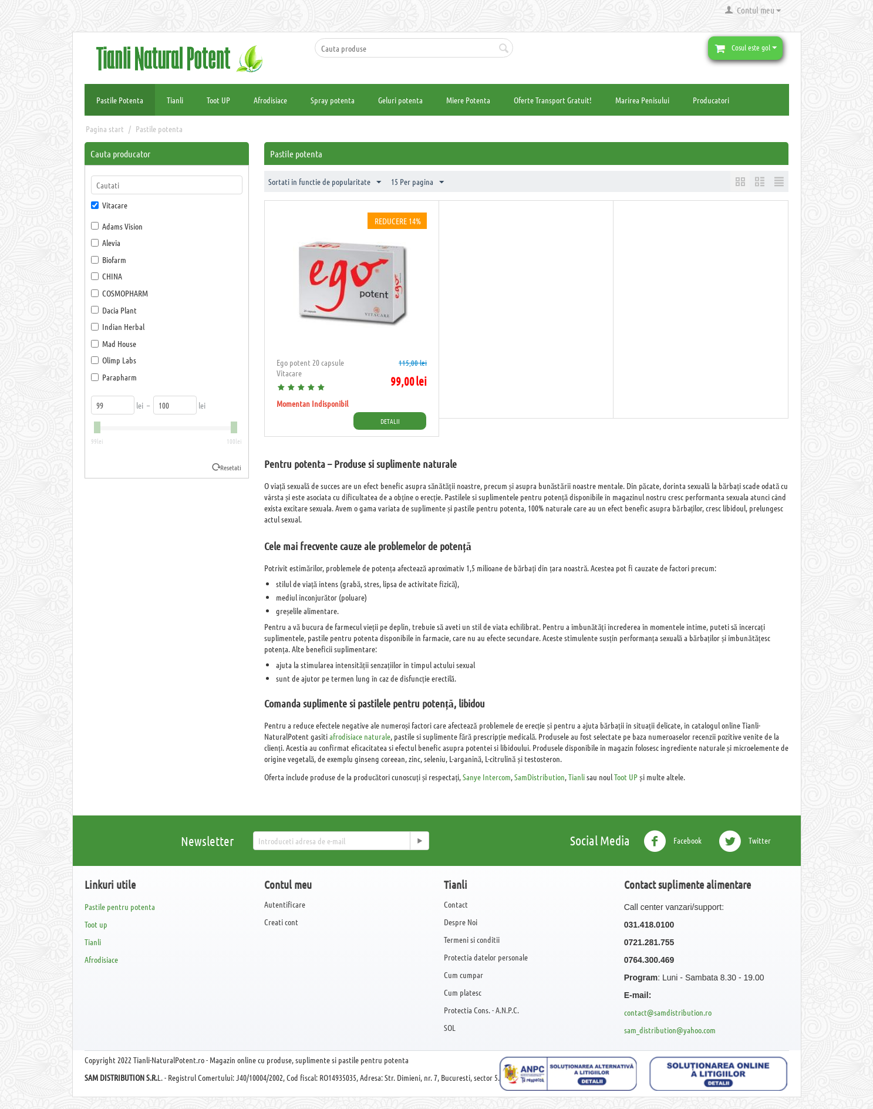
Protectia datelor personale (486, 957)
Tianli (175, 100)
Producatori (711, 100)
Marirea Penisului (642, 100)
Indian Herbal (117, 326)
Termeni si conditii (472, 939)
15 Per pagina (417, 182)
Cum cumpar (463, 974)
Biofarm (108, 259)
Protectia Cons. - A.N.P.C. (481, 1009)
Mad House (113, 343)
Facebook (672, 841)
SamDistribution (539, 776)
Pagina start (105, 128)
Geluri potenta (400, 100)
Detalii (390, 421)
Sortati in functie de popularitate (324, 182)
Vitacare (109, 205)
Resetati (230, 467)
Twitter (745, 841)
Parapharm (114, 377)
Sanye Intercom (487, 776)
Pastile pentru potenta (120, 906)
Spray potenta (333, 100)
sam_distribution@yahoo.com (670, 1029)
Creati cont (281, 921)
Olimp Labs (113, 360)
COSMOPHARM (119, 293)
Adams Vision (117, 226)
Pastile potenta (159, 128)
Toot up (96, 924)
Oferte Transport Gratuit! (553, 100)
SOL (450, 1027)
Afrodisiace (270, 100)
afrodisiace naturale (359, 736)
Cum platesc (462, 992)
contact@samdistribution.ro (668, 1012)
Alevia (105, 242)
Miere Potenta (468, 100)
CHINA (106, 276)
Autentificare (284, 904)
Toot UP (218, 100)
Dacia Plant (114, 310)
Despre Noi (460, 921)
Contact (456, 904)
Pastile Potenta (119, 100)
